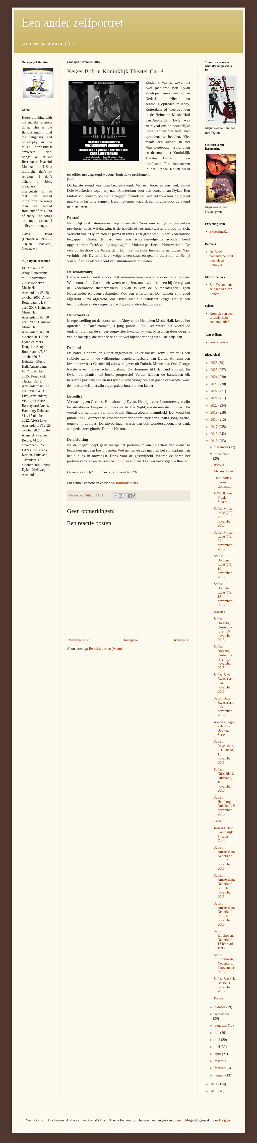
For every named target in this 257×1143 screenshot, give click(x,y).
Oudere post (180, 640)
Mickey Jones (223, 471)
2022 (215, 391)
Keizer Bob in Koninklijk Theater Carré (224, 834)
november (222, 454)
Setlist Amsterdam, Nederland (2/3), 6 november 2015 (224, 886)
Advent (219, 464)
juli (217, 1033)
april (218, 1054)
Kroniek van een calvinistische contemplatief (221, 318)
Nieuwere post (78, 640)
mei (218, 1047)
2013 (215, 1091)
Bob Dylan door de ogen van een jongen (221, 289)
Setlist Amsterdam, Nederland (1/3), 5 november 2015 (224, 914)
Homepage (130, 640)
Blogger (224, 1120)
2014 (215, 1084)
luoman (178, 1120)
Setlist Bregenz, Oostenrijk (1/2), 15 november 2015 (223, 657)
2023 (215, 384)
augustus (221, 1025)
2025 (215, 370)
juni (218, 1040)
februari (221, 1068)
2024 (215, 377)
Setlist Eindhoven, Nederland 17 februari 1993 (224, 939)
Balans (218, 998)
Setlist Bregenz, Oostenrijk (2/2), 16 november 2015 (223, 629)
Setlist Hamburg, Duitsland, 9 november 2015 (224, 806)
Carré (218, 821)
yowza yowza (219, 342)
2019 (215, 412)
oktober (220, 1007)
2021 (215, 398)
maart (219, 1061)
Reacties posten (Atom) (105, 649)
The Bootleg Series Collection (223, 482)
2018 (215, 419)
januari (220, 1075)
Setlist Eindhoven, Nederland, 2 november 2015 (224, 963)
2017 (215, 427)
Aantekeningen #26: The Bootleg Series (224, 728)
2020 (215, 405)
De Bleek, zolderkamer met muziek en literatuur (221, 258)
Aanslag (219, 612)
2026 (215, 363)
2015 (215, 441)
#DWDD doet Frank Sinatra (223, 497)
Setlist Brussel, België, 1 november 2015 (224, 985)
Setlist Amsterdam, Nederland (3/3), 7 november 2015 (224, 858)
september (222, 1014)
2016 (215, 434)
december (222, 447)
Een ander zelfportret (72, 22)
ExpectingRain (220, 231)
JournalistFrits (127, 483)
